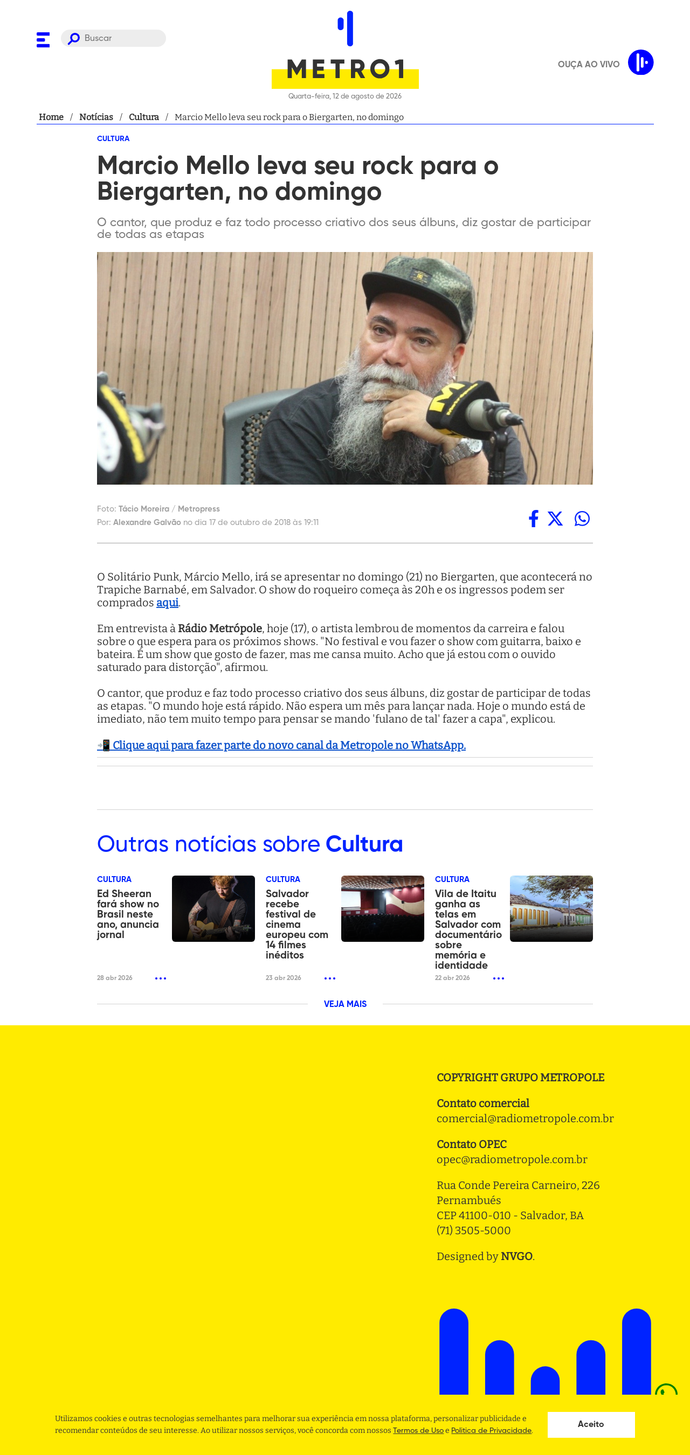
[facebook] (533, 518)
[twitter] (555, 518)
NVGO (517, 1256)
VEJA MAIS (345, 1005)
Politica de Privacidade (491, 1431)
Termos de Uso (418, 1431)
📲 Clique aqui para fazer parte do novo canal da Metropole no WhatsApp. (281, 745)
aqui (167, 602)
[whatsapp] (582, 518)
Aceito (591, 1425)
